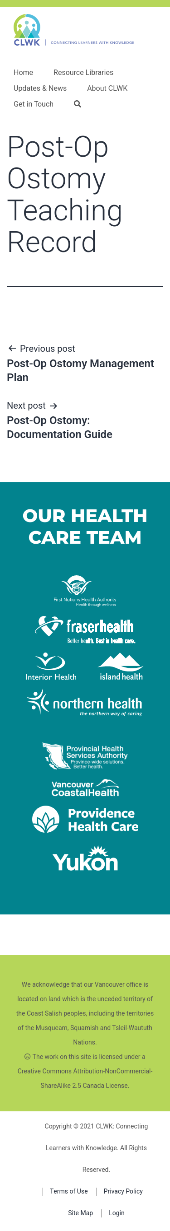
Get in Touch (33, 104)
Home (23, 72)
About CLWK (107, 88)
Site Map (80, 1213)
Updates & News (40, 88)
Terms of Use (69, 1191)
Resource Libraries (83, 72)
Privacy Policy (123, 1191)
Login (117, 1213)
